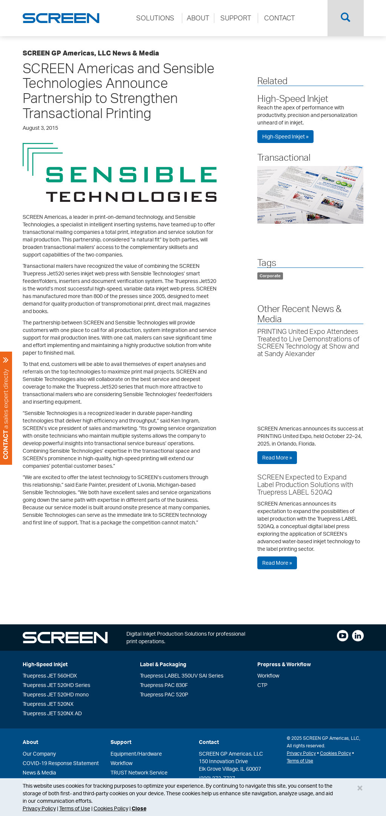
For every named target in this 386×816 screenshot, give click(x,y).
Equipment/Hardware (136, 753)
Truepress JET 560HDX (50, 675)
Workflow (268, 675)
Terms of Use (74, 808)
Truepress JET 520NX (48, 704)
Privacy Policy (39, 808)
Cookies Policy (111, 808)
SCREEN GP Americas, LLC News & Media (91, 53)
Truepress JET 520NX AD (52, 713)
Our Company (39, 753)
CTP (262, 685)
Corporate (270, 275)
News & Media (39, 772)
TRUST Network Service (139, 772)
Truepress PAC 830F (164, 685)
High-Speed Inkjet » (285, 136)
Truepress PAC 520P (164, 694)
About (30, 742)
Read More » (277, 457)
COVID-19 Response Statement (61, 763)
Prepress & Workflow (284, 664)
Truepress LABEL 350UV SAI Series (181, 675)
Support (121, 742)
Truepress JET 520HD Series (56, 685)
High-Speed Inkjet (292, 98)
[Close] (360, 787)
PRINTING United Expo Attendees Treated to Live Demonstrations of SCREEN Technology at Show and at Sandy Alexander (308, 342)
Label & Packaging (163, 664)
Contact (209, 742)
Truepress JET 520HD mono (56, 694)
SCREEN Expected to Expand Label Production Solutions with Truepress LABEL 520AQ (305, 484)
